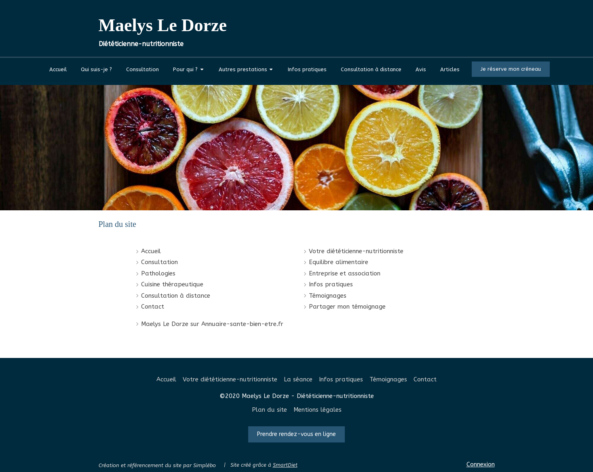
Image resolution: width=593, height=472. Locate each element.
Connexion (480, 464)
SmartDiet (285, 465)
